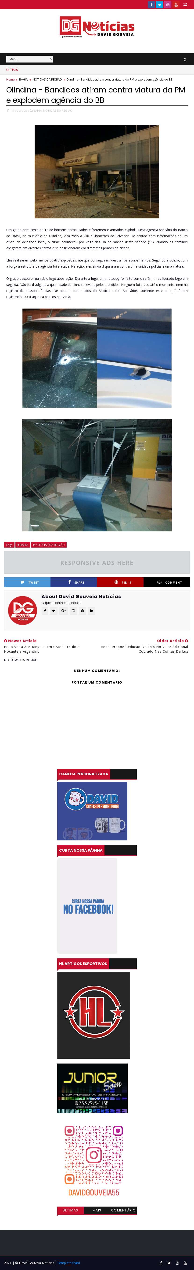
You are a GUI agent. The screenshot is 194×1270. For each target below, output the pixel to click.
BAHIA (23, 79)
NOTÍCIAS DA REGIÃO (47, 79)
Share (76, 582)
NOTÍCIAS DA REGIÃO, (58, 110)
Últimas (70, 1210)
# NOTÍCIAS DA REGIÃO (49, 545)
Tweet (30, 582)
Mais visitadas (97, 1211)
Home (10, 79)
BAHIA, (38, 110)
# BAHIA (22, 545)
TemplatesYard (68, 1263)
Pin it (123, 582)
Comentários (123, 1211)
